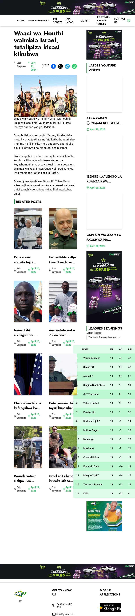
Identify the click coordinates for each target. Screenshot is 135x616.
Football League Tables (103, 20)
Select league (93, 332)
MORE (85, 20)
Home (20, 20)
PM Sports (57, 20)
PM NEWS (69, 20)
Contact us (119, 20)
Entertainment (38, 20)
